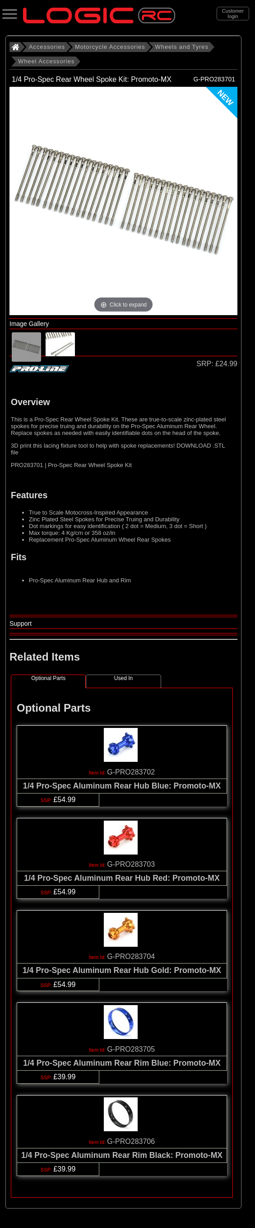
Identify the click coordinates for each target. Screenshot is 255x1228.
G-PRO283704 (131, 956)
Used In (123, 678)
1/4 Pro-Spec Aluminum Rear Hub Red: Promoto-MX (121, 878)
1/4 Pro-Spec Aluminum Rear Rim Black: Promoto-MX (122, 1155)
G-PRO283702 (131, 772)
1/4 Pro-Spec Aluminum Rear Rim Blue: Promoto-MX (121, 1062)
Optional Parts (48, 678)
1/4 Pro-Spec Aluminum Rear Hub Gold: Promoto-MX (122, 970)
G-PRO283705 (131, 1049)
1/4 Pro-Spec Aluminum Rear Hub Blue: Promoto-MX (122, 785)
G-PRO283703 (131, 864)
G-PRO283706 (131, 1141)
